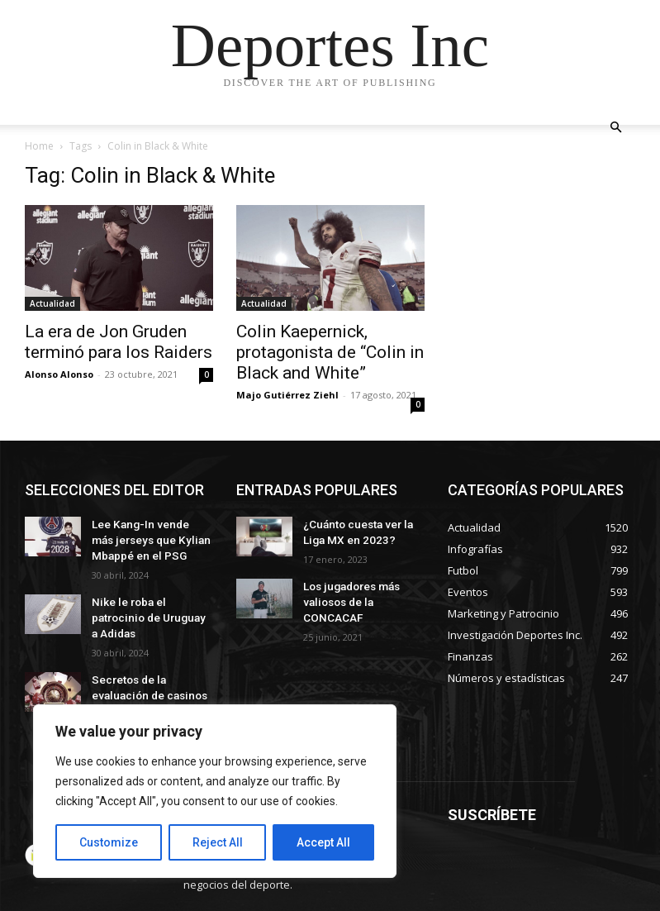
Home (39, 146)
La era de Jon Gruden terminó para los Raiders (118, 342)
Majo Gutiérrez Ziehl (287, 395)
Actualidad (52, 303)
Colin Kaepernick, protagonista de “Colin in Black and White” (330, 352)
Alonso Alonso (59, 374)
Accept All (323, 842)
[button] (616, 128)
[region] (214, 791)
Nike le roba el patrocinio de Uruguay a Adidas (148, 603)
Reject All (217, 842)
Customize (108, 842)
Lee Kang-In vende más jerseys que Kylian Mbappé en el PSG (146, 537)
